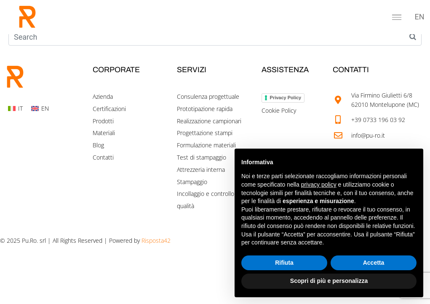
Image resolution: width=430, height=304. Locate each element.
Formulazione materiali (206, 145)
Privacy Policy (286, 97)
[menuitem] (420, 17)
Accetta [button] (374, 262)
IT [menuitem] (20, 108)
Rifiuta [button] (284, 262)
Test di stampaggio (201, 157)
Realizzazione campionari (209, 121)
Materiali (104, 133)
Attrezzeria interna (201, 170)
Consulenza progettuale (208, 96)
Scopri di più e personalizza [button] (329, 280)
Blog (98, 145)
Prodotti (103, 121)
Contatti (103, 157)
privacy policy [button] (319, 184)
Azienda (103, 96)
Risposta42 (156, 240)
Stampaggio (192, 182)
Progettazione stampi (204, 133)
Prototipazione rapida (204, 109)
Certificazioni (109, 109)
